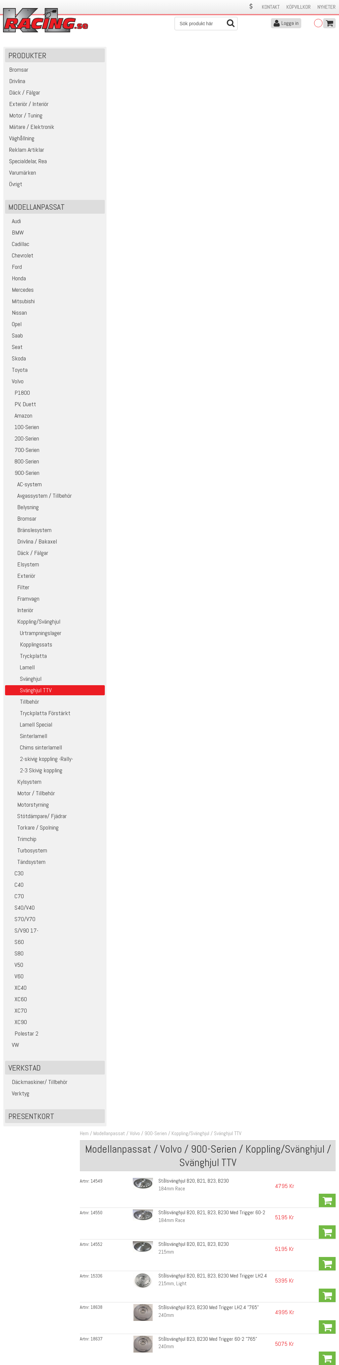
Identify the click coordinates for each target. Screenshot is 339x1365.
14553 (105, 242)
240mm (162, 177)
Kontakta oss (100, 1309)
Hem (92, 53)
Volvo (15, 384)
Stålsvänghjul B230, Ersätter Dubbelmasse (197, 241)
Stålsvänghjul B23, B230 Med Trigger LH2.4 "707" (204, 207)
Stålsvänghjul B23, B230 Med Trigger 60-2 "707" (203, 224)
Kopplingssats (29, 647)
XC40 (17, 990)
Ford (14, 270)
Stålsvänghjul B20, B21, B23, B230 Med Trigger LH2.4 (208, 152)
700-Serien (23, 453)
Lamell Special (29, 727)
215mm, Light (168, 160)
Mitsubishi (21, 304)
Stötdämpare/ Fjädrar (37, 819)
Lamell (21, 670)
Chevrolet (20, 258)
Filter (18, 590)
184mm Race (167, 108)
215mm (162, 142)
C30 (15, 876)
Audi (14, 224)
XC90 (17, 1025)
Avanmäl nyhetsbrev (23, 1344)
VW (13, 1048)
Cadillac (18, 247)
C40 (15, 887)
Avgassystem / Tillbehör (39, 498)
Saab (15, 338)
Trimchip (21, 842)
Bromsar (21, 521)
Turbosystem (27, 853)
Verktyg (18, 1096)
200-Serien (23, 441)
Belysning (23, 510)
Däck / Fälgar (27, 556)
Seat (15, 350)
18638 (105, 170)
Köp (327, 104)
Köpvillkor (298, 6)
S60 (15, 945)
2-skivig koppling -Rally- (40, 762)
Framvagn (23, 601)
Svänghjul (24, 682)
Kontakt (271, 6)
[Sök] (206, 23)
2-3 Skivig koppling (34, 773)
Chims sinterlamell (34, 750)
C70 (15, 899)
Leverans (95, 1323)
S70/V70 (21, 922)
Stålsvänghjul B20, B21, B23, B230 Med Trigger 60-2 (207, 117)
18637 (105, 188)
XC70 (17, 1013)
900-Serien (23, 476)
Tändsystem (26, 865)
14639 (105, 207)
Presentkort (31, 1119)
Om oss (180, 1309)
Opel (14, 327)
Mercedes (20, 292)
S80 (15, 956)
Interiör (20, 613)
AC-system (24, 487)
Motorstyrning (28, 807)
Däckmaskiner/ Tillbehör (37, 1085)
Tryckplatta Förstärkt (38, 716)
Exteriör (21, 579)
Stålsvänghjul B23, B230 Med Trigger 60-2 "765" (203, 188)
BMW (15, 235)
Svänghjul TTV (235, 53)
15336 (105, 152)
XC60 (17, 1002)
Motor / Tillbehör (31, 796)
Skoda (16, 361)
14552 (105, 135)
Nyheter (326, 6)
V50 (15, 968)
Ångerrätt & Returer (106, 1330)
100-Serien (23, 430)
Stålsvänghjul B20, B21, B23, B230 (189, 100)
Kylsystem (24, 785)
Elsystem (23, 567)
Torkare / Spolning (33, 830)
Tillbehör (23, 704)
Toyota (17, 373)
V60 (15, 979)
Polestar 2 (22, 1036)
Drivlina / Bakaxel (32, 544)
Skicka (327, 1262)
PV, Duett (21, 407)
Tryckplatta (27, 659)
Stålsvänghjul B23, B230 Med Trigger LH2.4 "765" (204, 169)
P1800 (18, 395)
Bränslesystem (29, 533)
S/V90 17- (22, 933)
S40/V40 (21, 910)
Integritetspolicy (102, 1337)
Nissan (17, 315)
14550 (105, 118)
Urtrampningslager (34, 636)
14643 (105, 224)
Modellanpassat (117, 53)
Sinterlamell (27, 739)
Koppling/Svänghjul (33, 624)
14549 (105, 101)
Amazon (19, 418)
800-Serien (23, 464)
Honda (16, 281)
